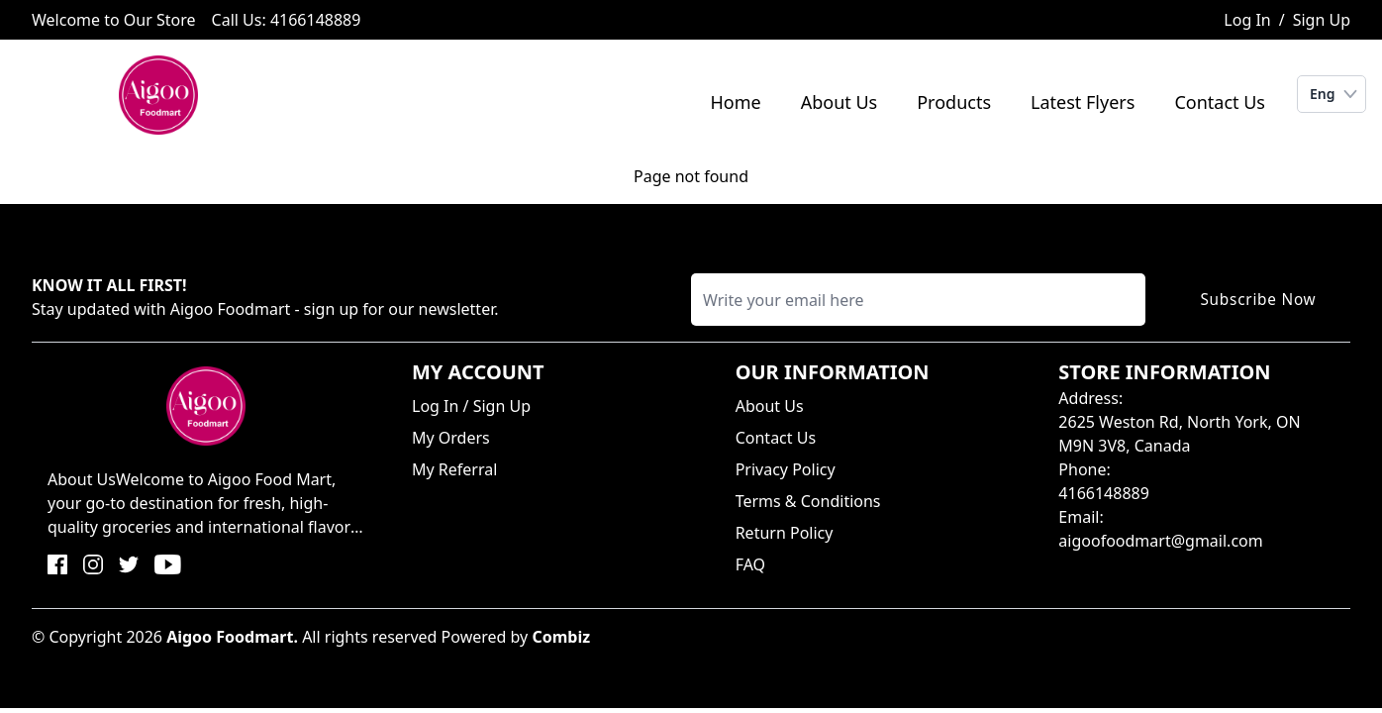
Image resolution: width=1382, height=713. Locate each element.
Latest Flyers (1083, 102)
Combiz (561, 637)
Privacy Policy (786, 469)
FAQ (750, 564)
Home (735, 102)
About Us (839, 102)
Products (954, 102)
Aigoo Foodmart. (232, 637)
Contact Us (1219, 102)
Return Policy (785, 533)
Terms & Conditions (808, 501)
